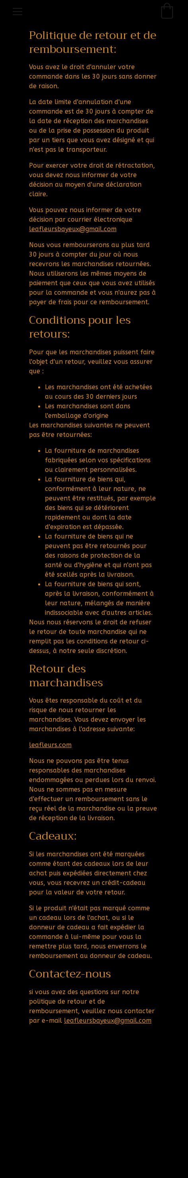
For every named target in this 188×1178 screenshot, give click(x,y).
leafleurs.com (50, 745)
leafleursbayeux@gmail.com (72, 230)
